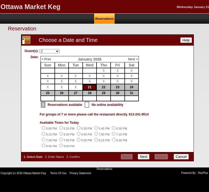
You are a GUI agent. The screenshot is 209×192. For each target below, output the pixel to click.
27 (75, 93)
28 (89, 93)
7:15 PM (121, 134)
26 (61, 93)
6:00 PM (121, 128)
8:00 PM (86, 140)
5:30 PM (86, 128)
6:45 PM (86, 134)
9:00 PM (69, 146)
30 (117, 93)
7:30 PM (51, 140)
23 (117, 87)
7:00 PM (104, 134)
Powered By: (189, 172)
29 (103, 93)
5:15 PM (69, 128)
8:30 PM (121, 140)
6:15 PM (51, 134)
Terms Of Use (58, 173)
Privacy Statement (80, 173)
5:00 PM (51, 128)
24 (131, 87)
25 (47, 93)
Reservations (104, 168)
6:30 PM (69, 134)
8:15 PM (104, 140)
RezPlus (203, 172)
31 (131, 93)
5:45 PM (104, 128)
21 (89, 87)
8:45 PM (51, 146)
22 (103, 87)
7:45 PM (69, 140)
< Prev (46, 59)
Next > (133, 59)
